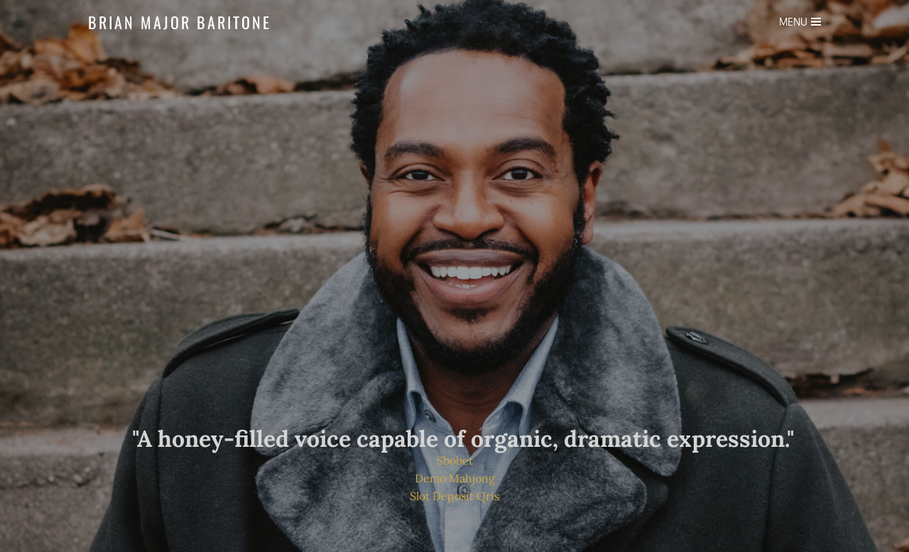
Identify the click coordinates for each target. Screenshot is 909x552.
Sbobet (455, 460)
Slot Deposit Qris (454, 496)
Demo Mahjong (455, 478)
